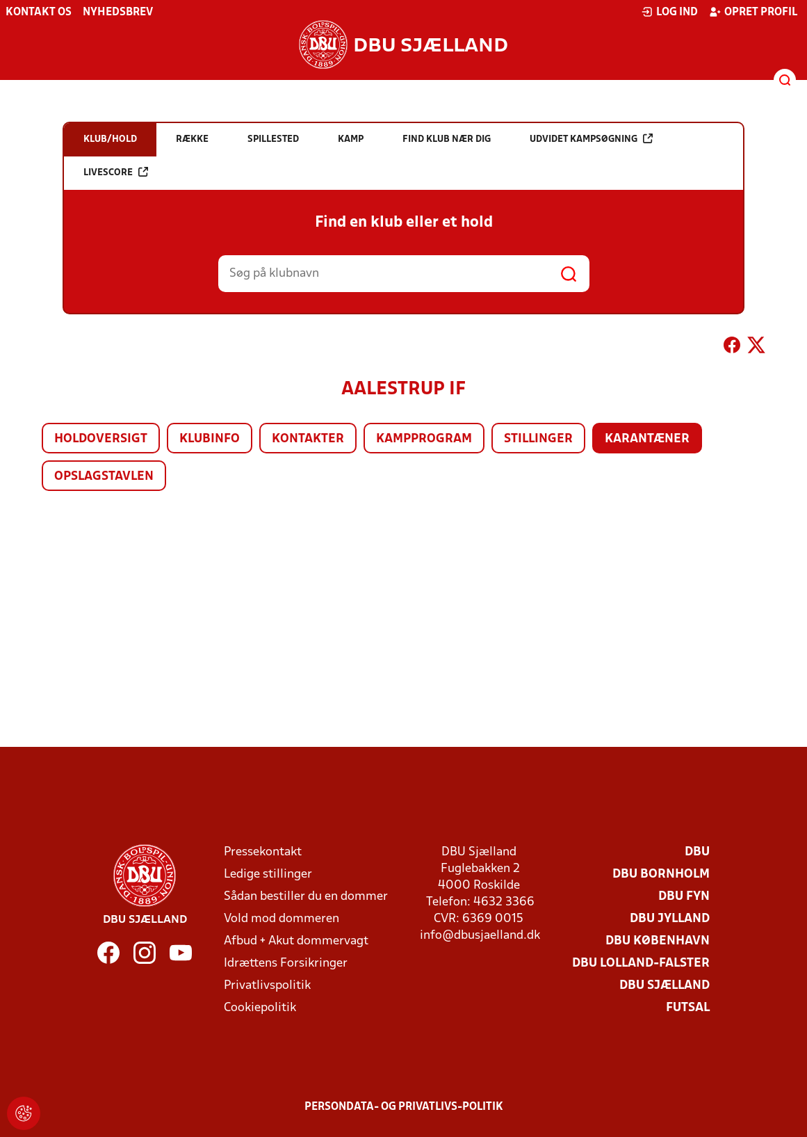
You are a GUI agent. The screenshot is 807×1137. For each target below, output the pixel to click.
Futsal (688, 1008)
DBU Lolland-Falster (641, 963)
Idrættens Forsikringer (286, 963)
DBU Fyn (684, 897)
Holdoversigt (100, 439)
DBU (697, 852)
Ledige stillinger (268, 874)
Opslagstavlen (104, 477)
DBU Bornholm (661, 874)
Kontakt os (39, 12)
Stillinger (538, 439)
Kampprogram (424, 439)
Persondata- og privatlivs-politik (403, 1107)
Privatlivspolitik (267, 986)
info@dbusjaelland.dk (480, 936)
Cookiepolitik (260, 1008)
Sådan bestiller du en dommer (306, 897)
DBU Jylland (670, 919)
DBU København (657, 941)
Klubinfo (209, 439)
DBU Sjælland (664, 986)
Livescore (115, 172)
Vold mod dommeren (281, 919)
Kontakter (308, 439)
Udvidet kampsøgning (591, 139)
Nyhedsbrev (118, 12)
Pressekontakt (263, 852)
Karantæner (647, 439)
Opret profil (753, 12)
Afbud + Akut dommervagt (296, 941)
